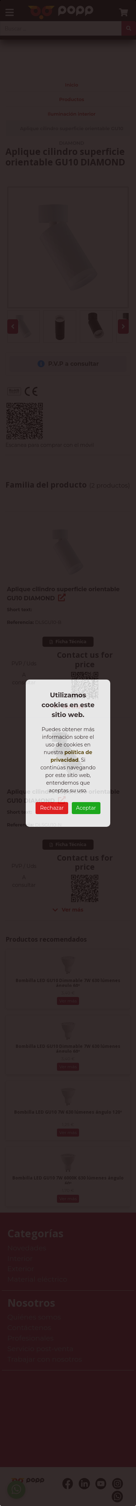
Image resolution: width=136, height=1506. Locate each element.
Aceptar (86, 808)
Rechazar (51, 808)
